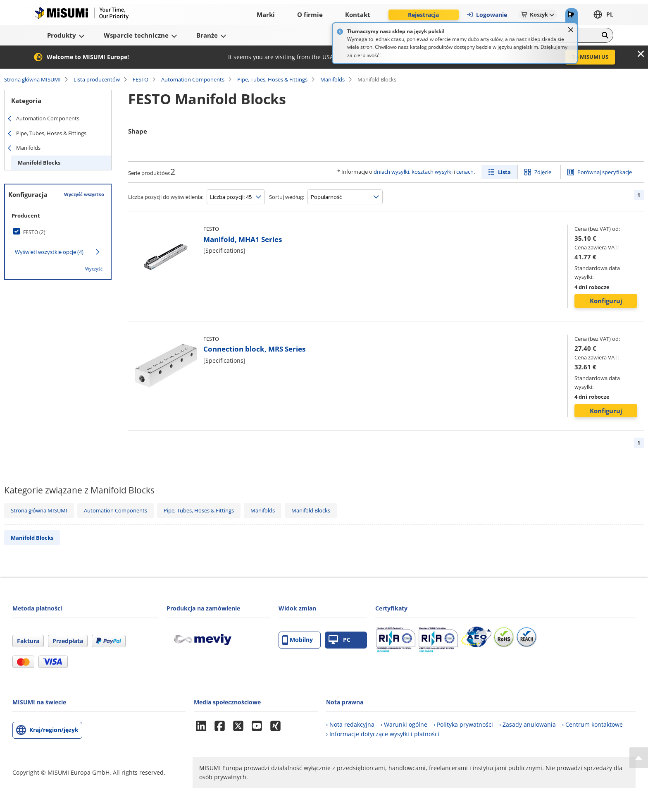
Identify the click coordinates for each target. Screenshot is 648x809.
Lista (504, 172)
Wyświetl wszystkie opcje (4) (49, 252)
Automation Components (192, 79)
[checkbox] (58, 232)
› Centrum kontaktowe (592, 724)
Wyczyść (93, 269)
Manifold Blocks (39, 162)
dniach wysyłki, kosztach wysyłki (413, 171)
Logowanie (486, 15)
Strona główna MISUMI (32, 79)
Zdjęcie (542, 172)
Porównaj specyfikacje (604, 172)
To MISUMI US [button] (590, 56)
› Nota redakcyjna (350, 724)
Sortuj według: (286, 197)
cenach (465, 171)
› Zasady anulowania (527, 724)
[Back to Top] (638, 757)
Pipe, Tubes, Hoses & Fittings (272, 79)
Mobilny (297, 640)
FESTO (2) (34, 232)
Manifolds (332, 79)
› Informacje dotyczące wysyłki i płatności (382, 734)
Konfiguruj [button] (606, 301)
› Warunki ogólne (404, 724)
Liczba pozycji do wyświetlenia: (165, 197)
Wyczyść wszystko (84, 194)
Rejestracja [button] (423, 15)
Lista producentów (97, 79)
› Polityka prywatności (463, 724)
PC (339, 640)
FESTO (140, 79)
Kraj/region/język (54, 730)
